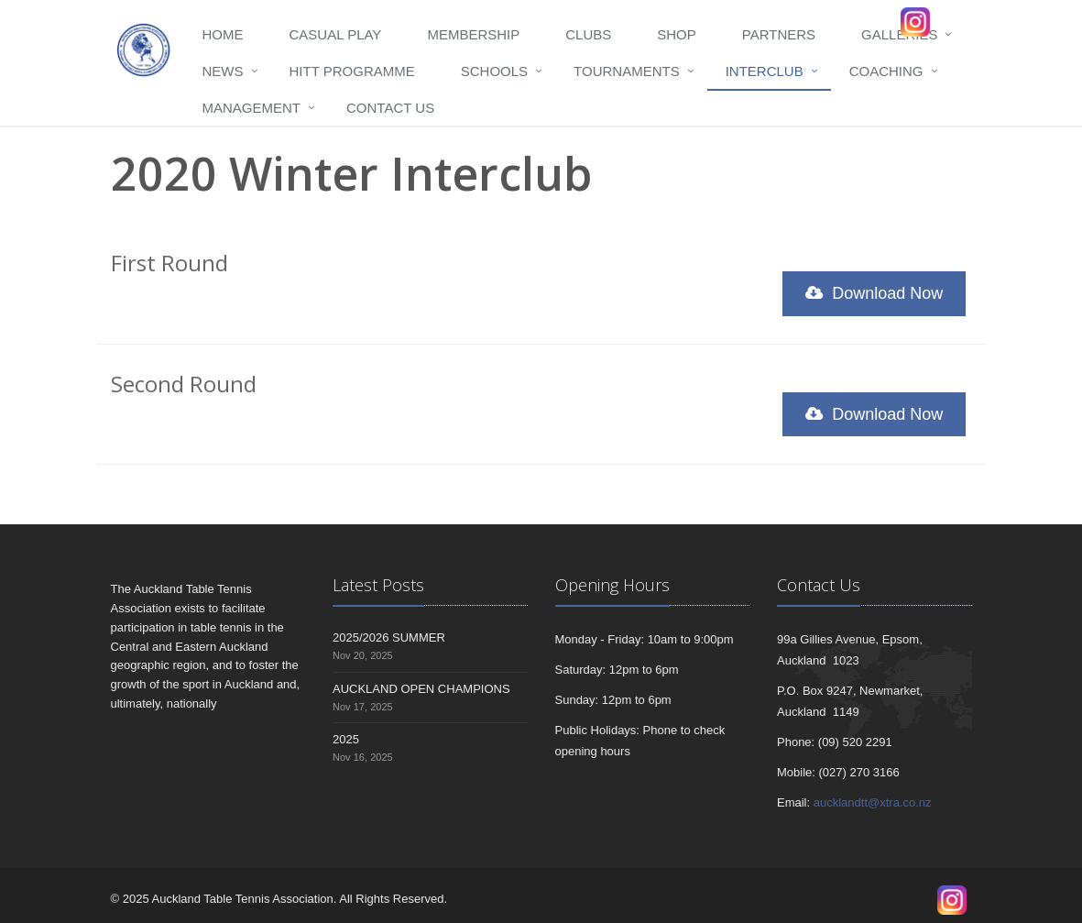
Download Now (874, 293)
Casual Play (336, 34)
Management (251, 107)
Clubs (588, 34)
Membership (473, 34)
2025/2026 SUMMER (389, 637)
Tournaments (627, 71)
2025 (346, 739)
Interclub (764, 71)
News (223, 71)
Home (223, 34)
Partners (778, 34)
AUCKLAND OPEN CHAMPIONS (421, 689)
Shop (676, 34)
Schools (494, 71)
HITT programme (352, 71)
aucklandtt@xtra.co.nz (873, 802)
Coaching (886, 71)
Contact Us (390, 107)
